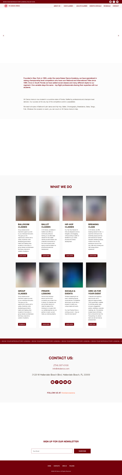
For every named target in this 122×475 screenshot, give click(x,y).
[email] (65, 382)
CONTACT (116, 6)
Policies (71, 466)
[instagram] (110, 2)
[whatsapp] (69, 382)
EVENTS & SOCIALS (95, 6)
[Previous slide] (3, 35)
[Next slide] (118, 35)
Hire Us (64, 466)
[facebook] (114, 2)
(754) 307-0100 (61, 365)
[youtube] (117, 2)
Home (49, 466)
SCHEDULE (107, 6)
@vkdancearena (68, 393)
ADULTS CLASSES (81, 6)
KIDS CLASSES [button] (68, 6)
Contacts (57, 466)
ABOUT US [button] (57, 6)
